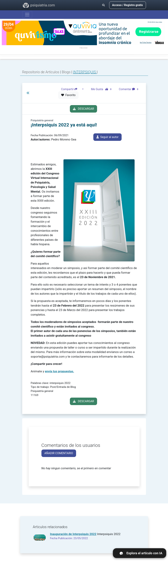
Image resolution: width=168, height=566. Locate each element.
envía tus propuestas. (59, 371)
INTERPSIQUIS (85, 72)
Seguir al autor (107, 137)
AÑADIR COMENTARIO (58, 453)
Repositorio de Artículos (40, 72)
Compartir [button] (71, 89)
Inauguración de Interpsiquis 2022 (73, 534)
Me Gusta (102, 89)
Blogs (66, 72)
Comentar (129, 89)
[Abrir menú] (27, 14)
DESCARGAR (83, 108)
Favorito (68, 95)
